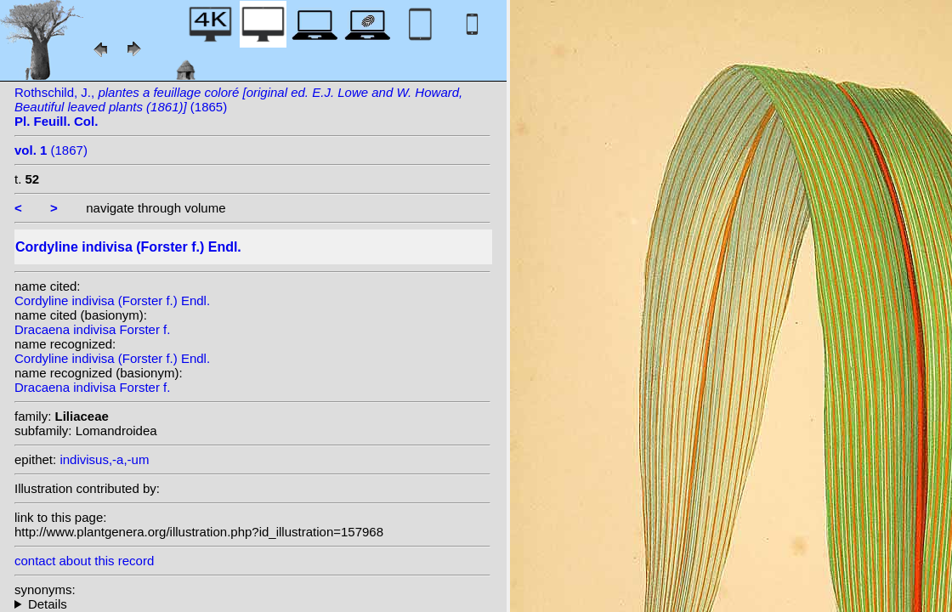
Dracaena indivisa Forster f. (92, 329)
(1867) (51, 150)
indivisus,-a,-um (104, 459)
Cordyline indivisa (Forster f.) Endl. (112, 300)
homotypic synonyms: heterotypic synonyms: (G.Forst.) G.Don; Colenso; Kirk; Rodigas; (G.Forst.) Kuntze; (252, 604)
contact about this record (84, 560)
